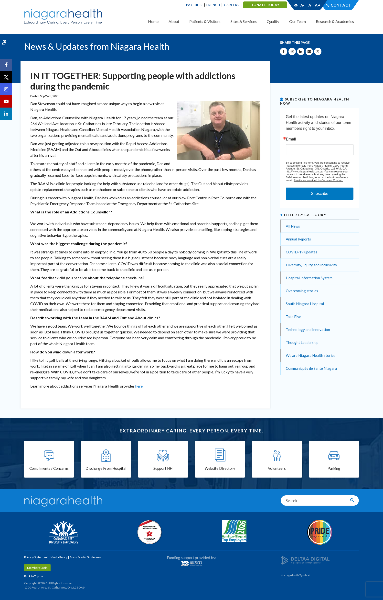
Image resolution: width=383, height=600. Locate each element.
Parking (334, 468)
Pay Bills (194, 5)
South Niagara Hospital (305, 303)
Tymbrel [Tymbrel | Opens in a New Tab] (304, 575)
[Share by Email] (309, 51)
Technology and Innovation (308, 329)
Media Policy (59, 557)
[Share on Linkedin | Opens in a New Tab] (300, 51)
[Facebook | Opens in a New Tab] (6, 65)
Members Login (37, 568)
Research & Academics (335, 21)
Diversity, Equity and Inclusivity (311, 265)
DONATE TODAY (265, 5)
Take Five (293, 316)
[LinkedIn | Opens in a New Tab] (6, 114)
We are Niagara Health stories (310, 355)
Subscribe (319, 193)
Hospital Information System (309, 278)
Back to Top (31, 576)
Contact (341, 5)
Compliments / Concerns (49, 468)
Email (291, 139)
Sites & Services (244, 21)
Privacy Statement (36, 557)
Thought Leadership (302, 342)
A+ (317, 5)
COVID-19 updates (301, 252)
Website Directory (220, 468)
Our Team (297, 21)
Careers (231, 5)
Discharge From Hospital (105, 468)
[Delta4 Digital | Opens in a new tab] (305, 560)
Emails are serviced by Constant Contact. (318, 180)
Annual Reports (298, 239)
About (174, 21)
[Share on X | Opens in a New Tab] (317, 51)
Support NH (162, 468)
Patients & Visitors (205, 21)
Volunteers (277, 468)
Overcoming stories (302, 291)
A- (302, 5)
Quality (273, 21)
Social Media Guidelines (85, 557)
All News (293, 226)
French (213, 5)
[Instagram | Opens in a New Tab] (6, 89)
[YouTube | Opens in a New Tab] (6, 101)
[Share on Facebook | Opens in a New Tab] (283, 51)
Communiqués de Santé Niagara (311, 368)
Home (153, 21)
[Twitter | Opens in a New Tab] (6, 77)
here (139, 386)
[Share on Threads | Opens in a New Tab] (292, 51)
